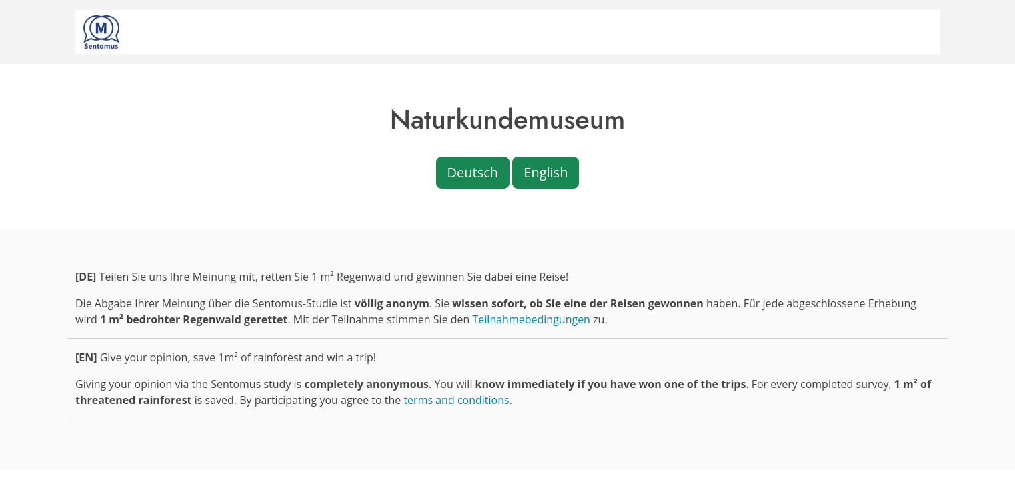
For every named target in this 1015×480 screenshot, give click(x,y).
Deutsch (473, 172)
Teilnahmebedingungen (531, 319)
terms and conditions (456, 400)
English (546, 172)
